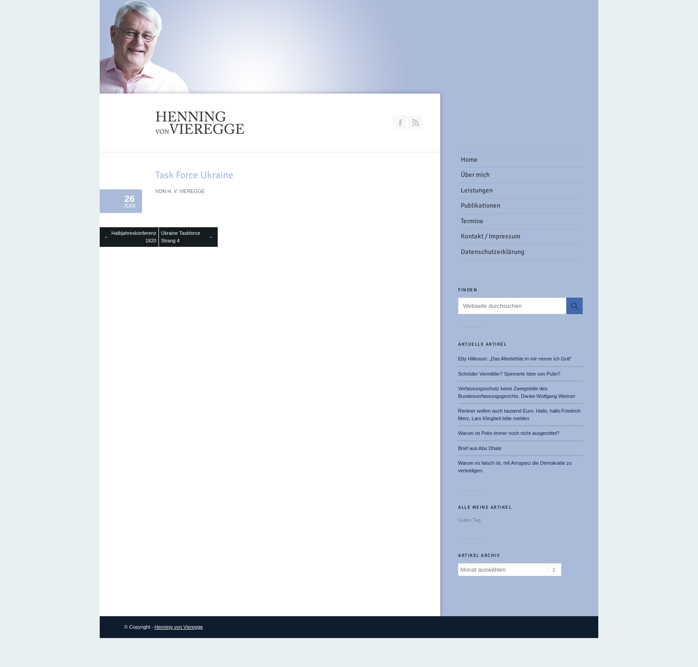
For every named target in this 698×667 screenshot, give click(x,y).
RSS (415, 122)
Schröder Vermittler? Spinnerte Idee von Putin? (509, 373)
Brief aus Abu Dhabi (479, 448)
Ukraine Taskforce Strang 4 (180, 236)
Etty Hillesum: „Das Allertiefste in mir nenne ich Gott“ (515, 358)
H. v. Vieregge (186, 191)
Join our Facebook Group (400, 122)
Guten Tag (469, 520)
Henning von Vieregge (178, 627)
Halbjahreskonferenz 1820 (133, 236)
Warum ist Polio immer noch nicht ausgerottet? (509, 433)
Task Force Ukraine (194, 175)
